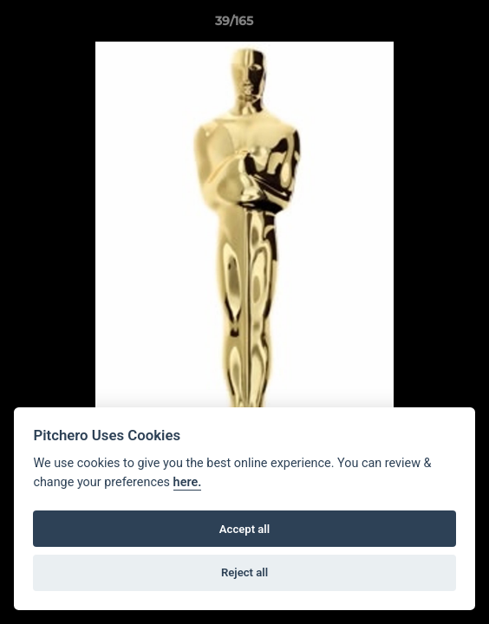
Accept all (244, 529)
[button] (426, 25)
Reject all (244, 572)
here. (187, 482)
